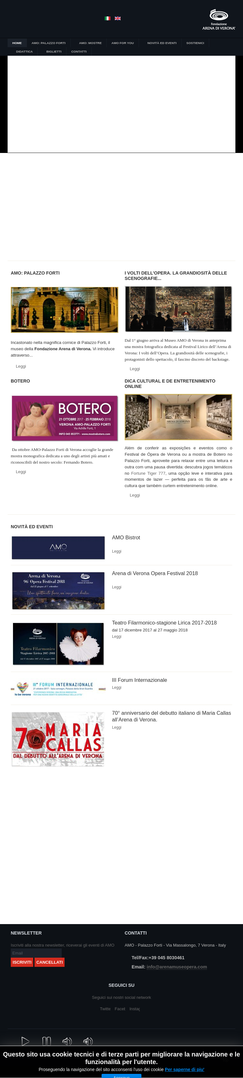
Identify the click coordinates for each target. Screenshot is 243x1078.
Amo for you (146, 226)
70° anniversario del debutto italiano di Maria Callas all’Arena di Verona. (171, 716)
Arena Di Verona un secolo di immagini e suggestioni (194, 181)
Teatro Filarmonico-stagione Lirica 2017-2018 (164, 622)
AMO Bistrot (126, 537)
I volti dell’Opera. (146, 181)
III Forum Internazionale (139, 680)
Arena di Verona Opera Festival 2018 (155, 573)
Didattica (48, 226)
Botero (48, 181)
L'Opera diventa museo (97, 181)
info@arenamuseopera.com (177, 966)
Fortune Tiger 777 (148, 473)
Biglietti (97, 226)
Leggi (21, 366)
